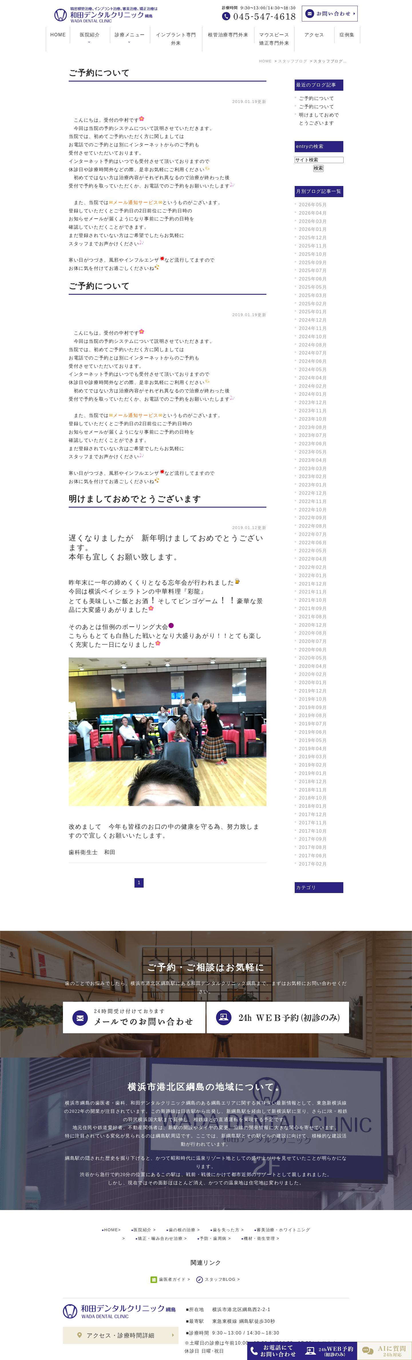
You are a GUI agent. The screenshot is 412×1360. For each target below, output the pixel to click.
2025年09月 (313, 262)
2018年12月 (313, 781)
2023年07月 (313, 435)
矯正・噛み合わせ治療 (160, 1214)
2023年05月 (313, 452)
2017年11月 (313, 822)
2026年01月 (313, 229)
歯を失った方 (226, 1205)
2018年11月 (313, 789)
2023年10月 (313, 419)
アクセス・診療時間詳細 (121, 1311)
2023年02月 (313, 476)
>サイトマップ (76, 1351)
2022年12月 (313, 493)
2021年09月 (313, 608)
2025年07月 (313, 270)
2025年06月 (313, 278)
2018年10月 (313, 797)
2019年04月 (313, 748)
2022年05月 (313, 550)
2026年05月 (313, 204)
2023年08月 (313, 427)
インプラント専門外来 (176, 38)
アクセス (314, 34)
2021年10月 (313, 600)
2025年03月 (313, 295)
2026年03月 (313, 221)
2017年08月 (313, 847)
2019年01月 (313, 773)
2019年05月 (313, 740)
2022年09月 (313, 517)
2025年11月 (313, 246)
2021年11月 (313, 591)
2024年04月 (313, 377)
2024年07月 (313, 353)
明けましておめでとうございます (135, 498)
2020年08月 (313, 633)
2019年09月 (313, 707)
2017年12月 (313, 814)
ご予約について (99, 72)
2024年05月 (313, 369)
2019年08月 (313, 715)
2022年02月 (313, 567)
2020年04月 (313, 666)
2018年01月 (313, 806)
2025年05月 (313, 287)
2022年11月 (313, 501)
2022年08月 (313, 526)
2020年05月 (313, 658)
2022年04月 (313, 559)
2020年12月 (313, 625)
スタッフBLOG (220, 1255)
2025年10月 (313, 254)
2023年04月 (313, 460)
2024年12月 (313, 320)
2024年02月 (313, 386)
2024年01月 (313, 394)
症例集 (347, 34)
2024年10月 (313, 336)
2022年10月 (313, 509)
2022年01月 (313, 575)
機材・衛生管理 (259, 1214)
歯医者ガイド (172, 1255)
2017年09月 (313, 839)
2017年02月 (313, 864)
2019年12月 (313, 690)
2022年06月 (313, 542)
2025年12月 (313, 237)
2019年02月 (313, 765)
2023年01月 (313, 484)
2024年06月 (313, 361)
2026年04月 (313, 213)
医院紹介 (142, 1205)
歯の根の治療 (182, 1205)
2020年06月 (313, 649)
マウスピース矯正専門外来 (274, 38)
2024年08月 (313, 345)
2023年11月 (313, 410)
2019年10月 (313, 699)
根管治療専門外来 (228, 34)
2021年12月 (313, 583)
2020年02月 (313, 674)
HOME (58, 34)
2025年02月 (313, 303)
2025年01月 (313, 311)
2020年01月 (313, 682)
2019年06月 (313, 732)
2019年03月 (313, 756)
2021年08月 (313, 616)
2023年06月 (313, 443)
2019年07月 (313, 723)
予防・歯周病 (213, 1214)
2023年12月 (313, 402)
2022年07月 (313, 534)
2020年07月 (313, 641)
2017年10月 (313, 831)
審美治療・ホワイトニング (283, 1205)
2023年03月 (313, 468)
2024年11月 (313, 328)
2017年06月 (313, 855)
